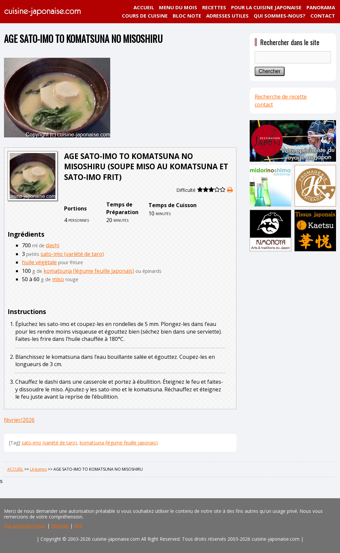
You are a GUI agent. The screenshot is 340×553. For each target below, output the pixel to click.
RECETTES (214, 7)
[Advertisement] (293, 299)
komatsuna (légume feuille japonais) (88, 271)
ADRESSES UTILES (227, 15)
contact (264, 104)
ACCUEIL (143, 7)
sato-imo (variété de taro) (72, 254)
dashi (52, 245)
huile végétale (39, 262)
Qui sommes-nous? (25, 525)
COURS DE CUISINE (145, 15)
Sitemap (60, 525)
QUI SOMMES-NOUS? (279, 15)
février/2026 (19, 420)
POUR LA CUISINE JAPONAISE (266, 7)
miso (58, 279)
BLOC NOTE (187, 15)
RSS (78, 525)
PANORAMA (320, 7)
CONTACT (322, 15)
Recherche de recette (281, 96)
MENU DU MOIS (178, 7)
